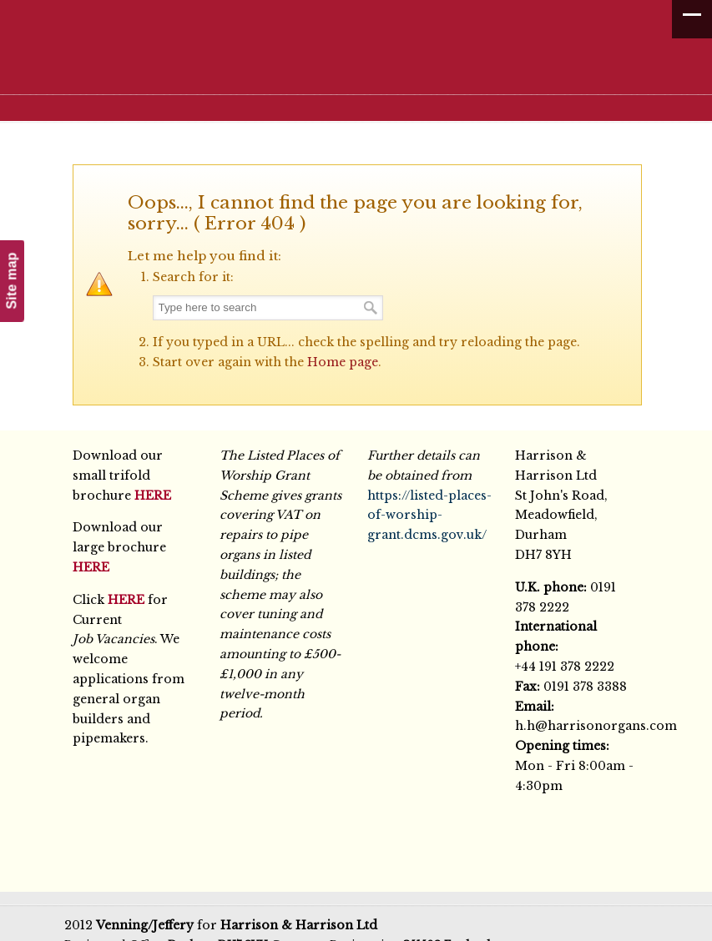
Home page (342, 362)
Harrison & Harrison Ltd (365, 60)
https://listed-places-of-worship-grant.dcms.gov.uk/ (429, 515)
